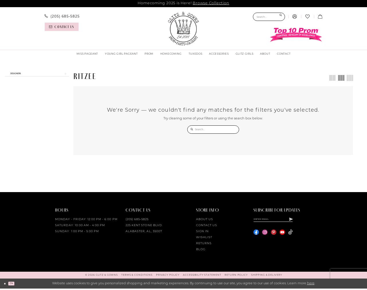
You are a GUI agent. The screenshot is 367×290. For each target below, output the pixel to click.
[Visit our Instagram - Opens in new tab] (265, 236)
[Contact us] (62, 27)
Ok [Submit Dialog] (15, 285)
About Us (204, 221)
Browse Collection (211, 3)
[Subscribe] (310, 222)
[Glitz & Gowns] (183, 28)
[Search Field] (269, 17)
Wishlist (204, 239)
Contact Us (206, 227)
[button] (294, 17)
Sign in (202, 233)
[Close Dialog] (6, 285)
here (311, 285)
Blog (200, 251)
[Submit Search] (280, 17)
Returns (204, 245)
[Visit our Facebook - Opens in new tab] (256, 236)
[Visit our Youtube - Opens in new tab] (282, 236)
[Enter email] (283, 222)
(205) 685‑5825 (137, 221)
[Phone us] (62, 16)
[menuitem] (62, 16)
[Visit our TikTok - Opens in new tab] (290, 236)
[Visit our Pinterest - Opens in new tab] (273, 236)
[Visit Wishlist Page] (307, 17)
